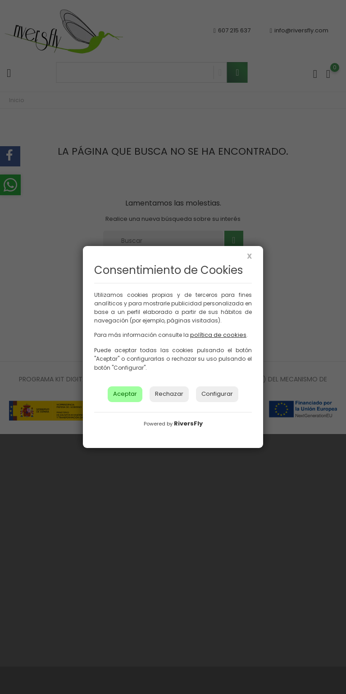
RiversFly (188, 423)
